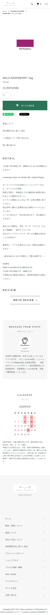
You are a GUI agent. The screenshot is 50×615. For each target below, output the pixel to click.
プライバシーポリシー (14, 553)
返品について (8, 123)
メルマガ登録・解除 (13, 567)
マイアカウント (11, 581)
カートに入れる (25, 105)
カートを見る (11, 588)
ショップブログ (11, 560)
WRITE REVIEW (23, 300)
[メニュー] (46, 4)
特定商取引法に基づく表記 (14, 131)
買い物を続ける (9, 145)
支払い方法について (13, 540)
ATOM (13, 574)
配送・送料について (13, 526)
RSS (7, 574)
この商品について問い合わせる (16, 138)
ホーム (5, 11)
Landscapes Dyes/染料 (17, 11)
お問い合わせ (11, 595)
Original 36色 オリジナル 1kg (12, 13)
